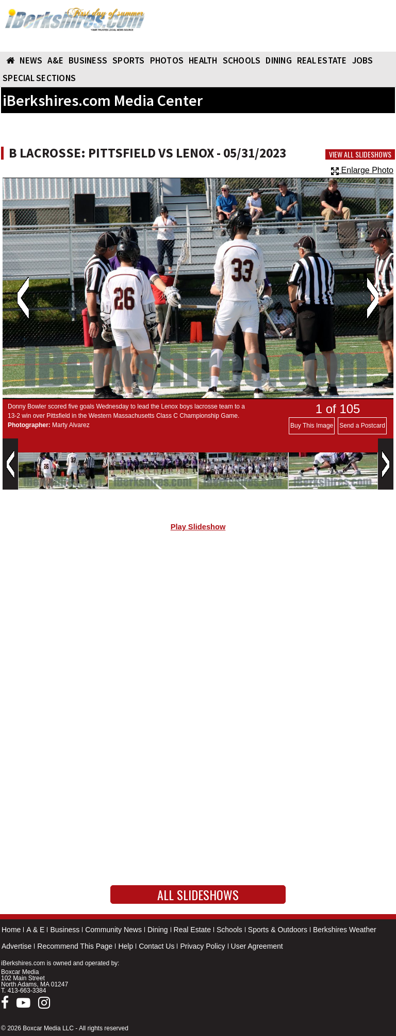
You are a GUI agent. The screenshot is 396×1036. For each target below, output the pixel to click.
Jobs (362, 60)
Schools (229, 929)
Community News (113, 929)
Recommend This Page (74, 946)
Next (372, 298)
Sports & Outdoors (277, 929)
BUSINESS (88, 60)
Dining (157, 929)
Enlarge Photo (362, 170)
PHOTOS (167, 60)
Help (125, 946)
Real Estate (192, 929)
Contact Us (156, 946)
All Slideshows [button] (198, 894)
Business (64, 929)
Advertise (16, 946)
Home (11, 929)
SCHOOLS (242, 60)
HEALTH (203, 60)
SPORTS (128, 60)
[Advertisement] (198, 627)
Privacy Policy (202, 946)
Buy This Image (311, 425)
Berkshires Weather (344, 929)
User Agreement (257, 946)
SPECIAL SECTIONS (39, 78)
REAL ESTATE (322, 60)
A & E (35, 929)
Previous (23, 298)
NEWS (31, 60)
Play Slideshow (198, 527)
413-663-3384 (27, 990)
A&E (55, 60)
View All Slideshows (360, 154)
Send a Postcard (362, 425)
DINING (279, 60)
